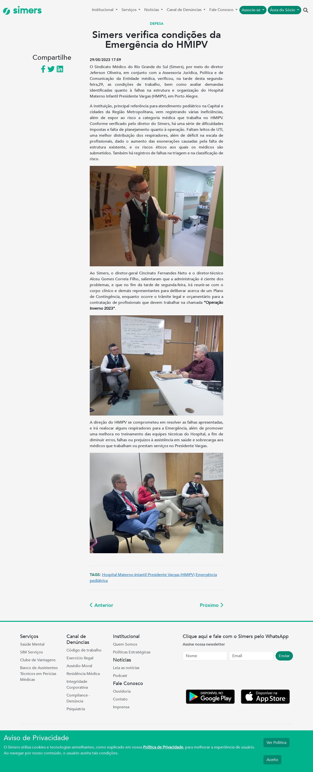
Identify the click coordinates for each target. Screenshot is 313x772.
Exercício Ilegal (80, 658)
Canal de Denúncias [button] (184, 9)
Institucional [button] (103, 9)
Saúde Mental (32, 644)
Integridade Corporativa (77, 684)
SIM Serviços (31, 652)
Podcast (120, 675)
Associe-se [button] (251, 10)
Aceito (272, 759)
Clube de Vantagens (38, 660)
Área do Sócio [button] (283, 10)
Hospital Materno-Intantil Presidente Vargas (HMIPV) (148, 574)
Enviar (284, 656)
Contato (120, 699)
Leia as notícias (126, 668)
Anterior (101, 605)
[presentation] (220, 676)
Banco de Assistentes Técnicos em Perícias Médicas (39, 673)
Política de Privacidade (163, 747)
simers (22, 10)
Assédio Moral (79, 666)
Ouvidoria (122, 691)
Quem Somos (125, 644)
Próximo (211, 605)
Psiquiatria (76, 709)
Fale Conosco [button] (222, 9)
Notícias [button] (152, 9)
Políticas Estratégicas (131, 652)
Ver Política (276, 742)
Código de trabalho (84, 650)
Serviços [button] (129, 9)
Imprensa (121, 707)
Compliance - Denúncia (78, 698)
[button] (305, 10)
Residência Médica (83, 673)
